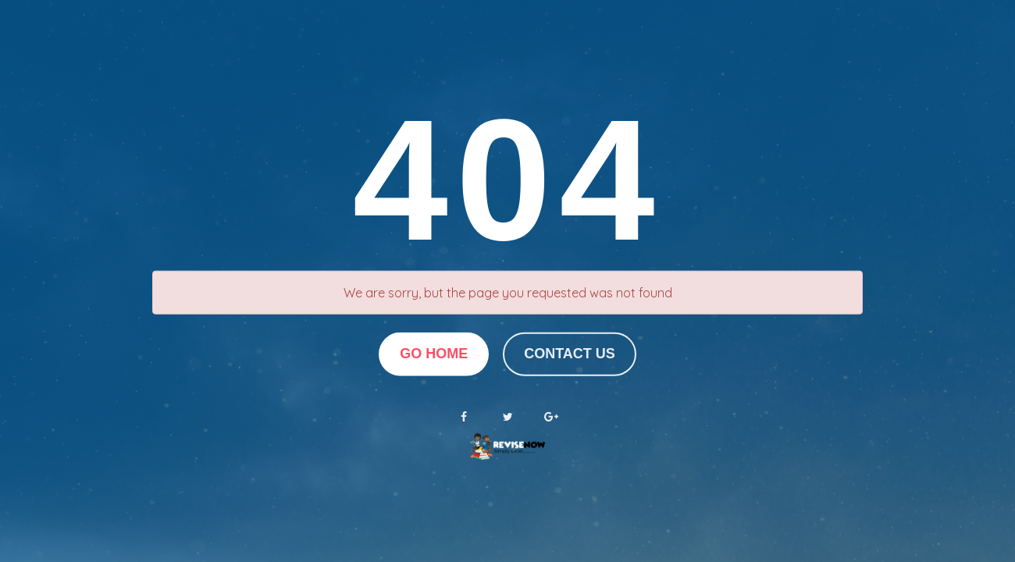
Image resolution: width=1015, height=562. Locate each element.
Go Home (434, 353)
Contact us (569, 353)
